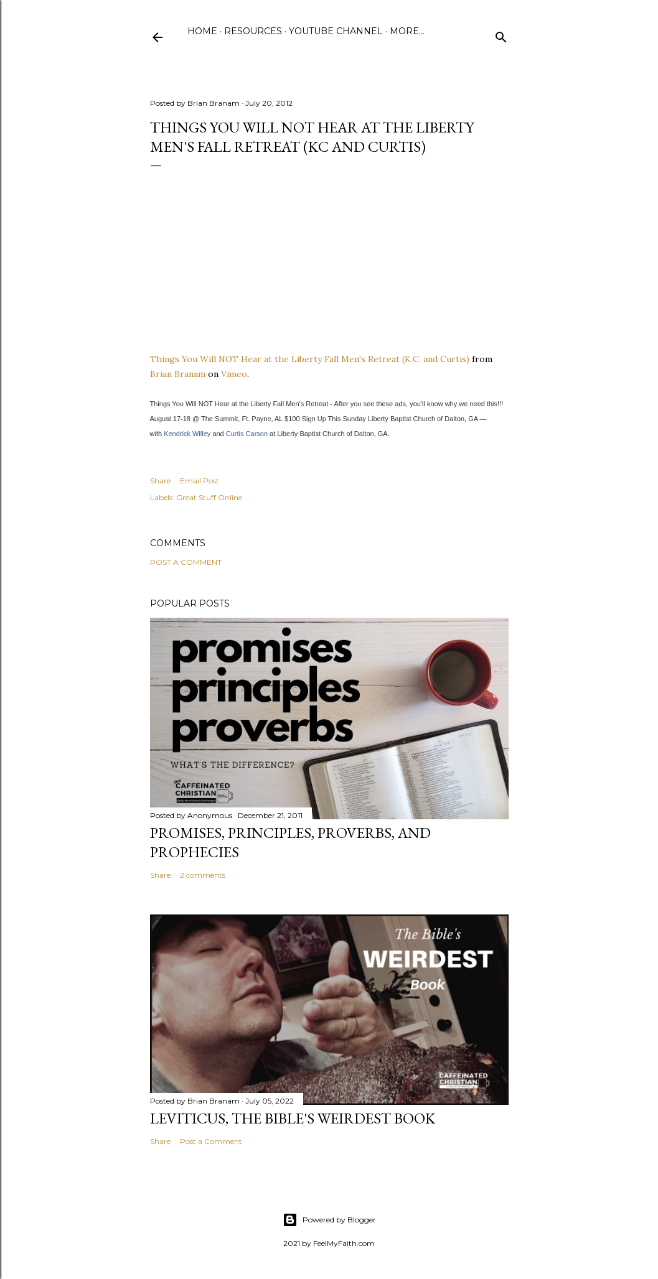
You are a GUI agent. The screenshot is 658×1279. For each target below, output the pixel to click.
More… (407, 31)
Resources (253, 31)
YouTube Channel (336, 31)
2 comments (202, 875)
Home (202, 31)
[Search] (501, 34)
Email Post (199, 480)
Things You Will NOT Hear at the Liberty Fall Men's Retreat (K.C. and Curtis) (309, 359)
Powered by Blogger (329, 1219)
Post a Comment (186, 562)
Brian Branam (177, 373)
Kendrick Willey (187, 433)
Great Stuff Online (209, 497)
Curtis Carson (247, 433)
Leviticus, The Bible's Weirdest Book (292, 1118)
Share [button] (160, 480)
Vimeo (234, 373)
